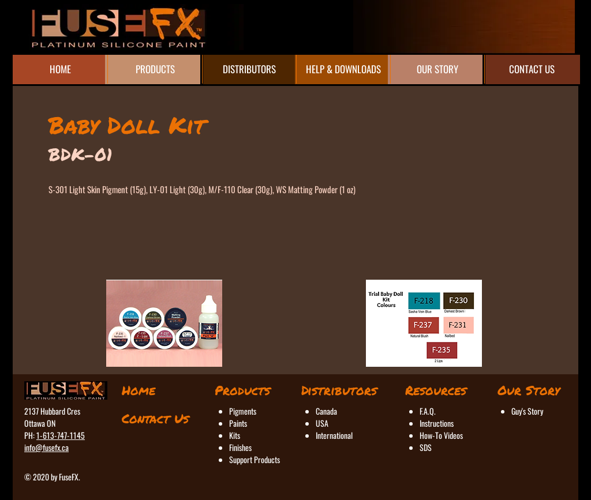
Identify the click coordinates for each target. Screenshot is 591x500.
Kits (234, 435)
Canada (326, 411)
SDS (426, 447)
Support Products (254, 459)
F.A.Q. (428, 411)
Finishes (240, 447)
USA (322, 423)
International (334, 435)
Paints (238, 423)
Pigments (242, 411)
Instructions (437, 423)
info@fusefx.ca (46, 447)
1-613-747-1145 (60, 435)
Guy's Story (527, 411)
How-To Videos (441, 435)
